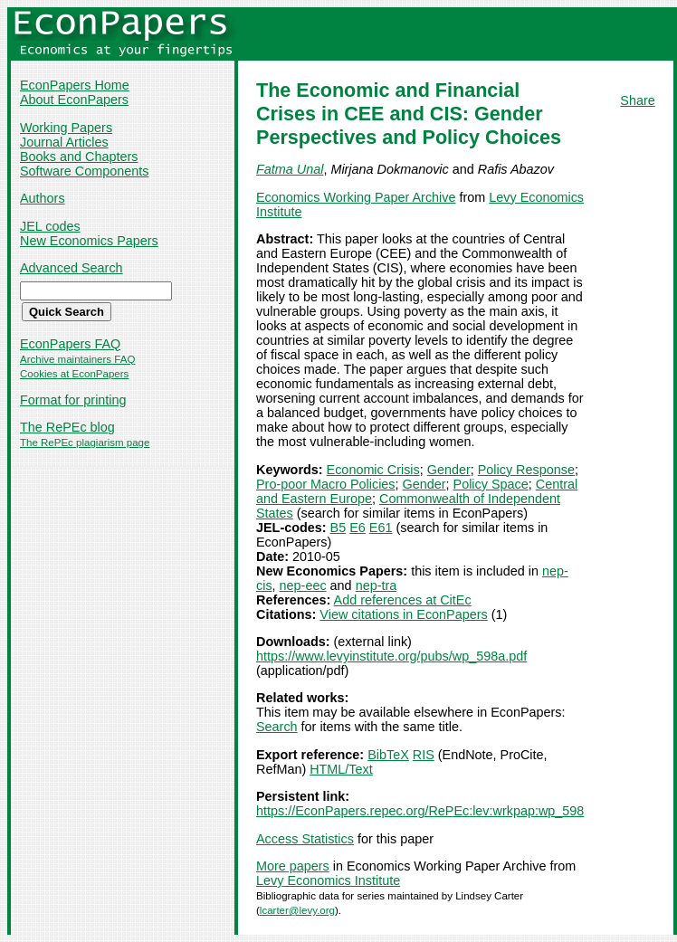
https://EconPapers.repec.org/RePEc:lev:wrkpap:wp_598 (420, 811)
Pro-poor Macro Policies (326, 484)
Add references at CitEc (403, 600)
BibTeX (388, 754)
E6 (357, 527)
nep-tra (376, 585)
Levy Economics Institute (328, 880)
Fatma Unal (289, 169)
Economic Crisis (373, 469)
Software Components (84, 171)
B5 (338, 527)
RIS (423, 754)
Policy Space (491, 484)
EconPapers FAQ (70, 344)
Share (637, 100)
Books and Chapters (79, 156)
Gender (449, 469)
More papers (292, 866)
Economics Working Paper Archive (355, 197)
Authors (42, 198)
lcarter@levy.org (297, 910)
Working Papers (66, 127)
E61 (381, 527)
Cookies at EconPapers (74, 373)
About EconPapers (74, 99)
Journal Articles (64, 142)
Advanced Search (71, 268)
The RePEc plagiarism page (84, 442)
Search (277, 726)
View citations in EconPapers (403, 614)
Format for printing (73, 400)
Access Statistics (305, 839)
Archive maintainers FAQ (77, 359)
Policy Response (526, 469)
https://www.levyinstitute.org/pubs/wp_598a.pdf (391, 656)
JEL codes (50, 226)
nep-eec (303, 585)
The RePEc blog (67, 427)
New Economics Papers (89, 240)
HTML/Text (341, 769)
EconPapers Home (74, 85)
